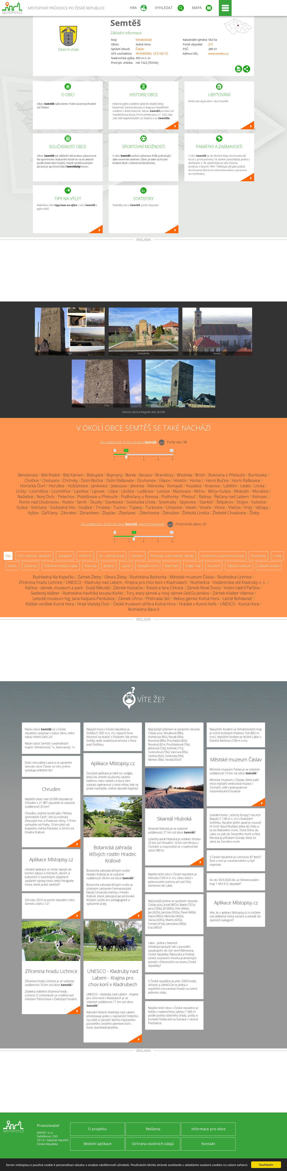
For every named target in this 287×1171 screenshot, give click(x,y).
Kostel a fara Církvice (164, 587)
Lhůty (21, 491)
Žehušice (171, 512)
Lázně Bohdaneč (237, 598)
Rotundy (90, 566)
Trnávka (102, 507)
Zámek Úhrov (130, 598)
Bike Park (171, 566)
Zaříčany (49, 512)
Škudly (96, 502)
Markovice (182, 491)
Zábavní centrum (239, 566)
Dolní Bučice (92, 480)
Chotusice (50, 480)
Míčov (199, 491)
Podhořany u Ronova (139, 496)
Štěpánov (224, 502)
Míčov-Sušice (219, 491)
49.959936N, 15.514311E (152, 53)
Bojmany (114, 475)
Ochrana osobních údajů (153, 1143)
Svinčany (39, 507)
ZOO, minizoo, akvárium (34, 556)
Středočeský (144, 40)
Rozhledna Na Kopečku (53, 577)
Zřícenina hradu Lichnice (40, 582)
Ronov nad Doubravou (39, 502)
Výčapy (262, 507)
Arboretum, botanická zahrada (222, 556)
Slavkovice (114, 502)
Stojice (242, 502)
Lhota (259, 485)
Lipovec (98, 491)
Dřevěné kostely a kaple (61, 566)
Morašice (260, 491)
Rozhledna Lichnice (235, 577)
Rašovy (205, 496)
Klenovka (156, 485)
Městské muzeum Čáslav (192, 577)
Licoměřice (61, 491)
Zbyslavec (127, 512)
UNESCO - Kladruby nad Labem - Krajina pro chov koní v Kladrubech (126, 582)
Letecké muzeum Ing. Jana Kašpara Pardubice (73, 598)
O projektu (97, 1128)
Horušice (56, 485)
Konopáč (175, 485)
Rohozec (259, 496)
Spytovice (188, 502)
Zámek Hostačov (128, 587)
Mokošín (241, 491)
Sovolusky (167, 502)
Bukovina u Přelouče (226, 475)
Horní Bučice (217, 480)
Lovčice (163, 491)
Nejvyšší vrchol (147, 566)
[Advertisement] (143, 271)
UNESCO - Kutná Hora (239, 604)
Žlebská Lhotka (195, 512)
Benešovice (28, 475)
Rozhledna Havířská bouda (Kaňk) (93, 593)
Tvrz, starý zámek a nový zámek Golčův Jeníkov (167, 593)
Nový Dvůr (46, 496)
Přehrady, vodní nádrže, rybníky (172, 556)
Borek (131, 475)
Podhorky (169, 496)
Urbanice (174, 507)
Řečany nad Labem (231, 496)
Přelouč (189, 496)
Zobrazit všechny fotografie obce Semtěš (143, 412)
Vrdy (248, 507)
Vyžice (33, 512)
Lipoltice (81, 491)
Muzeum (213, 566)
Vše (8, 556)
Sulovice (258, 502)
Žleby (254, 512)
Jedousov (119, 485)
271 (210, 44)
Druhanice (146, 480)
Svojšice (85, 507)
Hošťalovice (78, 485)
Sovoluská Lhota (141, 502)
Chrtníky (70, 480)
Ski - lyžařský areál (111, 556)
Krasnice (212, 485)
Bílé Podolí (50, 475)
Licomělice (38, 491)
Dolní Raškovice (120, 480)
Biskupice (95, 475)
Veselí (191, 507)
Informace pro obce (208, 1128)
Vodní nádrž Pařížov (241, 587)
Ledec (245, 485)
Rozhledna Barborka (148, 577)
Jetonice (137, 485)
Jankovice (99, 485)
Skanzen (137, 556)
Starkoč (206, 502)
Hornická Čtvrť (32, 485)
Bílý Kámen (73, 475)
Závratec (68, 512)
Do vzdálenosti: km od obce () (123, 524)
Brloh (200, 475)
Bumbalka (257, 475)
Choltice (32, 480)
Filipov (164, 480)
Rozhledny (258, 556)
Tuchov (119, 507)
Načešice (25, 496)
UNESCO (85, 556)
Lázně (125, 566)
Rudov (68, 502)
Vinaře (205, 507)
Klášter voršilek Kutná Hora (50, 604)
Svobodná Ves (62, 507)
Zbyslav (108, 512)
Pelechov (66, 496)
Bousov (145, 475)
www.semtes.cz (218, 53)
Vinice (219, 507)
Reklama (153, 1128)
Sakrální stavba (268, 566)
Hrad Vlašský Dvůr (93, 604)
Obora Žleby (115, 577)
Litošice (127, 491)
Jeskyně (109, 566)
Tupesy (135, 507)
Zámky (12, 566)
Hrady (277, 556)
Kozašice (193, 485)
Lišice (113, 491)
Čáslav (140, 49)
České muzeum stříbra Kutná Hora (144, 604)
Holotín (180, 480)
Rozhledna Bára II (143, 609)
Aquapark (65, 556)
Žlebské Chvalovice (229, 512)
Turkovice (153, 507)
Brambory (164, 475)
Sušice (22, 507)
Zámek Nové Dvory (203, 587)
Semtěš (125, 22)
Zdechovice (149, 512)
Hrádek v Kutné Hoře (197, 604)
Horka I (196, 480)
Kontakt (208, 1143)
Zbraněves (89, 512)
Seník (82, 502)
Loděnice (145, 491)
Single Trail (192, 566)
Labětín (230, 485)
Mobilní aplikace (98, 1143)
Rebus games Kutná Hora (196, 598)
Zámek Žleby (89, 577)
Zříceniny (30, 566)
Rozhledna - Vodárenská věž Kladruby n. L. (228, 582)
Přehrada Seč (158, 598)
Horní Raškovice (246, 480)
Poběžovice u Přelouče (98, 496)
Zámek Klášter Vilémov (233, 593)
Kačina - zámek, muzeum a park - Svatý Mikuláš (67, 587)
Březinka (184, 475)
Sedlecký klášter (45, 593)
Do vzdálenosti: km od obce (128, 442)
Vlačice (234, 507)
